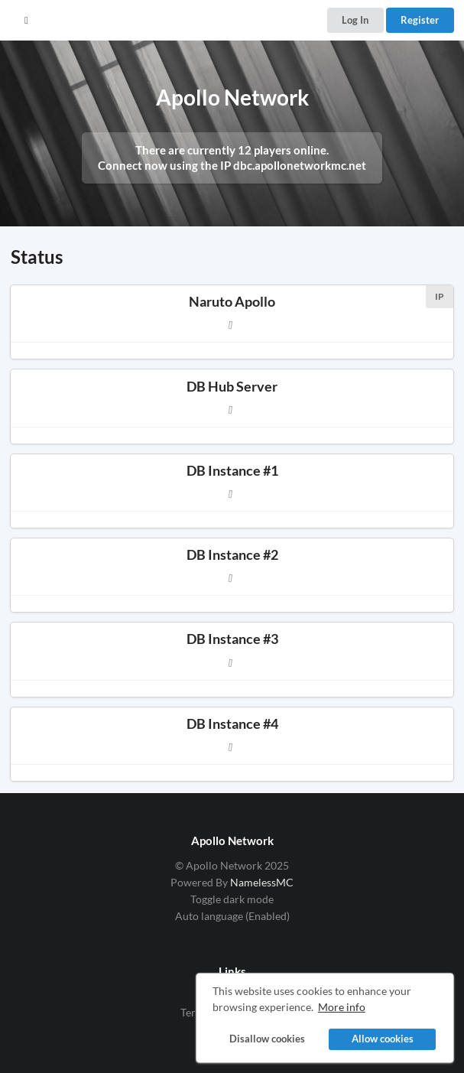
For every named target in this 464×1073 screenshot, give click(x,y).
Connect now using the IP (232, 165)
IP (439, 296)
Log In (355, 20)
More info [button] (341, 1006)
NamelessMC (262, 882)
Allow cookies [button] (383, 1039)
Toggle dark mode (232, 899)
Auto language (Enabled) (232, 915)
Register (420, 20)
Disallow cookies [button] (267, 1039)
